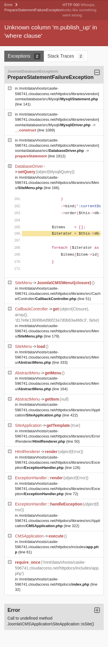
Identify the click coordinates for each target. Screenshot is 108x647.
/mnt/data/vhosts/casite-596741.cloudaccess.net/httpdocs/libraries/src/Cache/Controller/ (58, 293)
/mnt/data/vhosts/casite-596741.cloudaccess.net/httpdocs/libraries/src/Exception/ (57, 462)
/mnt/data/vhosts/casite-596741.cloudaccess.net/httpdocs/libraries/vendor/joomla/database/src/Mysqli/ (57, 93)
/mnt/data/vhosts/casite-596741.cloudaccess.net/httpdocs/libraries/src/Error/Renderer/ (57, 436)
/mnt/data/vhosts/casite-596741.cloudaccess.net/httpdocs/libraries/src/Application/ (57, 409)
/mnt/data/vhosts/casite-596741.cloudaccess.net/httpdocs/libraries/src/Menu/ (57, 182)
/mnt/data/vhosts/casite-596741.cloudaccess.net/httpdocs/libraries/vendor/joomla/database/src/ (57, 145)
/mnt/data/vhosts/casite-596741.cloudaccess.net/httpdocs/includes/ (57, 547)
